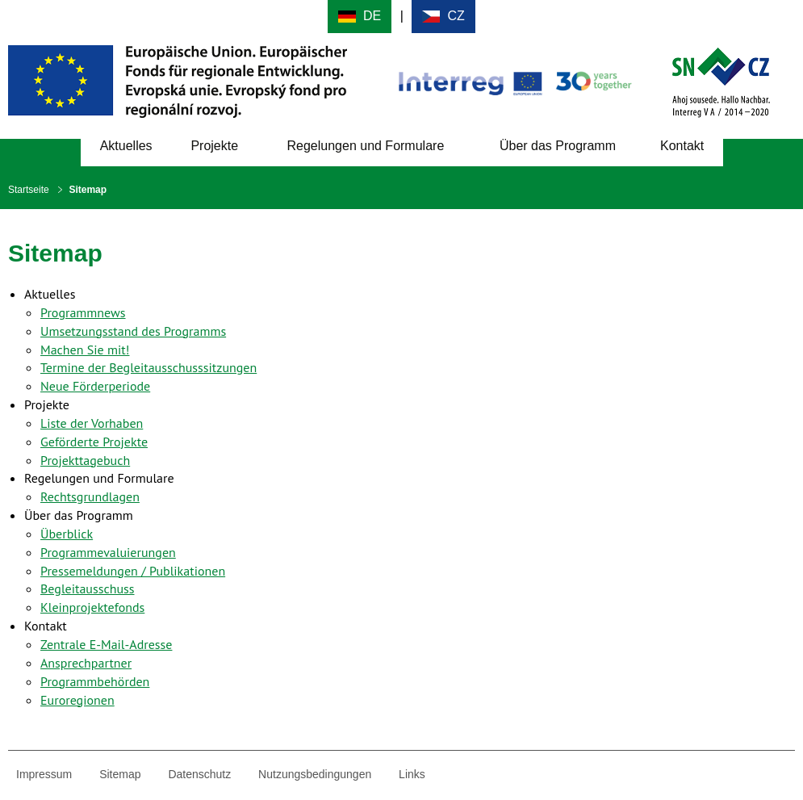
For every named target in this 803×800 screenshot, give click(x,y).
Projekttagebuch (85, 460)
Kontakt (682, 146)
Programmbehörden (94, 681)
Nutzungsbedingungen (314, 774)
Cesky (443, 16)
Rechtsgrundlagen (90, 496)
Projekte (214, 146)
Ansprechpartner (86, 663)
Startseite (28, 189)
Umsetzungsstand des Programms (133, 331)
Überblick (66, 534)
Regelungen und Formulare (365, 146)
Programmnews (83, 312)
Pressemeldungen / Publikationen (132, 571)
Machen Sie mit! (84, 349)
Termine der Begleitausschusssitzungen (148, 367)
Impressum (44, 774)
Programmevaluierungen (108, 552)
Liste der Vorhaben (91, 423)
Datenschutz (199, 774)
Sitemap (119, 774)
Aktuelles (126, 146)
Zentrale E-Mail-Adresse (106, 644)
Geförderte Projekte (94, 442)
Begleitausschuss (87, 588)
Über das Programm (558, 146)
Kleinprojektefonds (92, 607)
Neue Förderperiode (95, 386)
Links (412, 774)
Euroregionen (77, 700)
